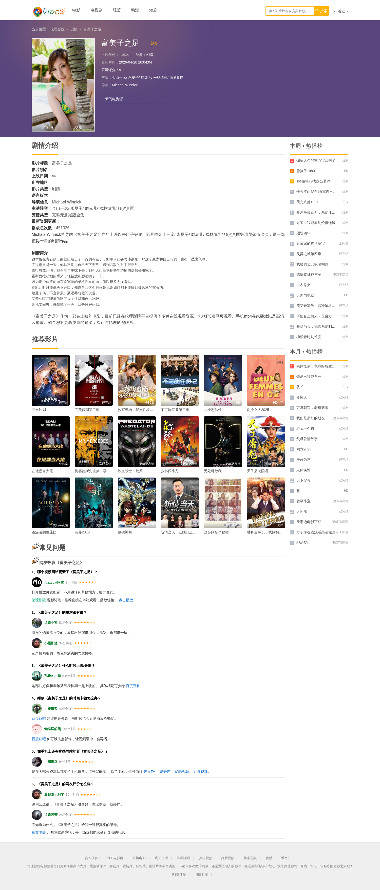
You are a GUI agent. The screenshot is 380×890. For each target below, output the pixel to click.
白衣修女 (303, 285)
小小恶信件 (213, 410)
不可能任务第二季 (175, 410)
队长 (299, 387)
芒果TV (149, 772)
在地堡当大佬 (42, 471)
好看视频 (227, 858)
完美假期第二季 (87, 410)
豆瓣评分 (108, 70)
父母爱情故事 (307, 439)
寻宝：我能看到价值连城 (315, 223)
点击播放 (126, 600)
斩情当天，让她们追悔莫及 (182, 532)
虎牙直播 (161, 858)
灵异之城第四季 (308, 254)
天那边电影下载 (308, 522)
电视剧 (96, 10)
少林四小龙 (170, 471)
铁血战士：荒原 (130, 471)
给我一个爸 (305, 428)
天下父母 (303, 480)
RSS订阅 (179, 874)
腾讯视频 (250, 858)
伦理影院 (57, 29)
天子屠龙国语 (257, 471)
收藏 (78, 127)
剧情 (74, 29)
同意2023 (303, 449)
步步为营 (303, 460)
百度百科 (133, 686)
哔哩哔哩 (183, 858)
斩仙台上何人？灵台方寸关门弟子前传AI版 (330, 316)
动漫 (135, 10)
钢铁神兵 (125, 532)
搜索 (321, 11)
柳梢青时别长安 (308, 337)
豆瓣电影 (39, 832)
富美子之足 (92, 29)
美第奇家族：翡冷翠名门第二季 (321, 306)
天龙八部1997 (307, 202)
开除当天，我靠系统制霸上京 (319, 326)
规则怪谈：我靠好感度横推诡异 (321, 366)
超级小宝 (303, 501)
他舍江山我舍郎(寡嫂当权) (317, 192)
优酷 (269, 858)
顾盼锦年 (303, 233)
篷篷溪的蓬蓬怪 (44, 532)
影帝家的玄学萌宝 (310, 243)
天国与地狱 (305, 295)
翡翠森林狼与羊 (308, 275)
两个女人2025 (258, 410)
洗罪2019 (82, 532)
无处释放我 (213, 471)
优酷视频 (182, 772)
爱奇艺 (165, 772)
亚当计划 (39, 410)
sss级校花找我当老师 (313, 181)
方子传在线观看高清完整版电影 (321, 532)
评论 (47, 127)
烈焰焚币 (303, 543)
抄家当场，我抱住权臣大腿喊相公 (144, 410)
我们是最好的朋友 (310, 418)
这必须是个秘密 (216, 532)
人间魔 (301, 511)
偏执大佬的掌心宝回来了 (315, 160)
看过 (340, 11)
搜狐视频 (205, 858)
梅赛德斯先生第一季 (91, 471)
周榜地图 (201, 874)
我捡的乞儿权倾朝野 (312, 264)
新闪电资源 (114, 99)
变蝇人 (301, 397)
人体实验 (303, 470)
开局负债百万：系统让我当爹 (319, 212)
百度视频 (201, 772)
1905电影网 (114, 858)
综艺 (117, 10)
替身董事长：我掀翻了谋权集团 (272, 532)
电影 (76, 10)
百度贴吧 (39, 718)
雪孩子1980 (305, 171)
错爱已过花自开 (308, 377)
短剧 (153, 10)
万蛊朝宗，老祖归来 (312, 408)
